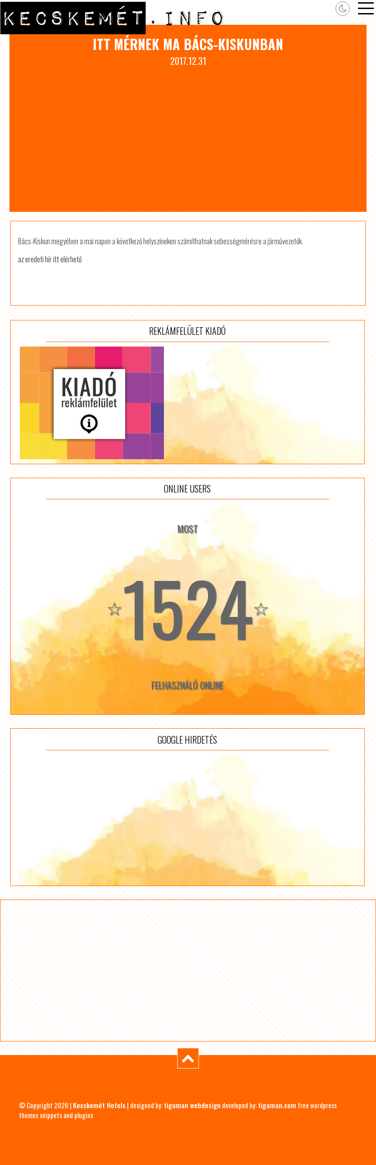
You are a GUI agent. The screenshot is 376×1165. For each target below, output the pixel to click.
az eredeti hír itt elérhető (50, 259)
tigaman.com (277, 1105)
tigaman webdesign (192, 1105)
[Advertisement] (188, 135)
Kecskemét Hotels (99, 1105)
